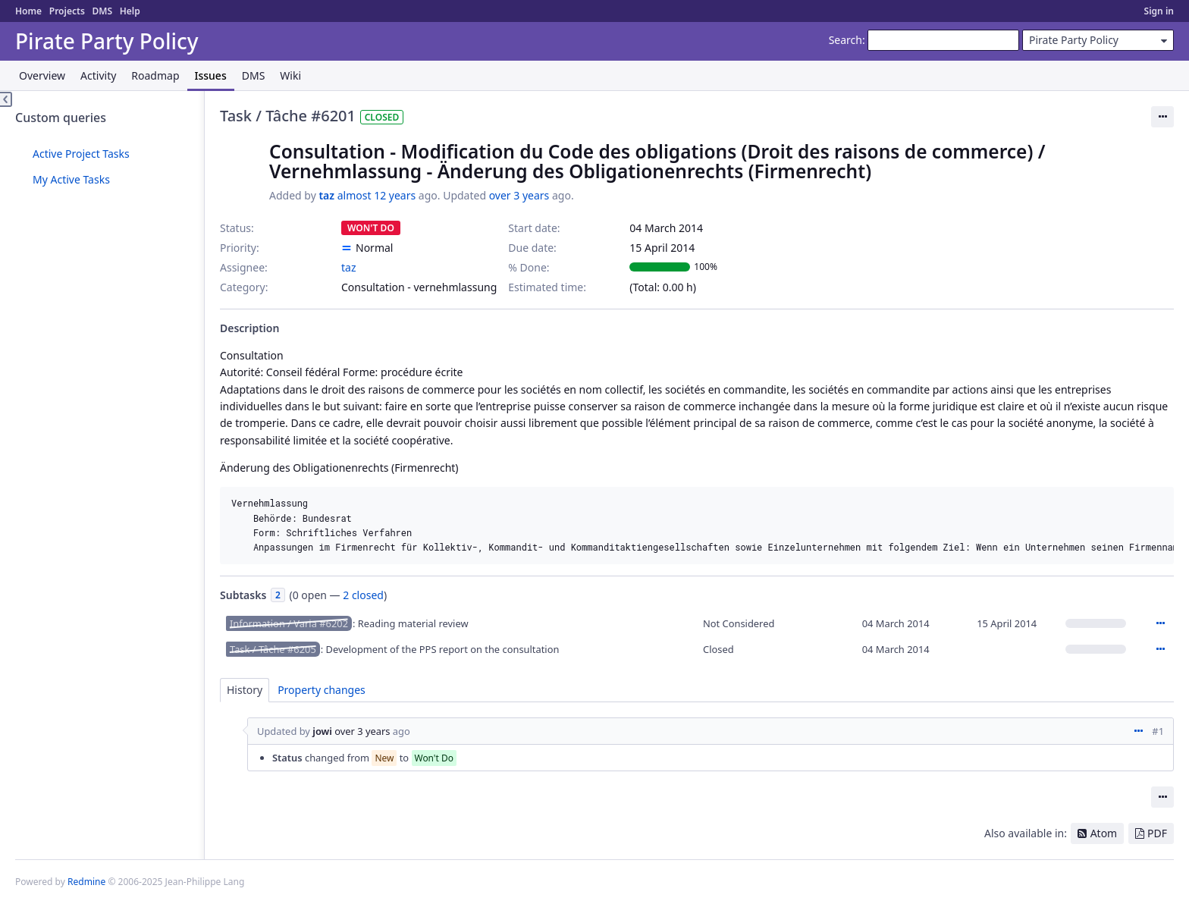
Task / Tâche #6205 (273, 649)
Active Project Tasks (81, 153)
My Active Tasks (71, 179)
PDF (1157, 833)
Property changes (321, 690)
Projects (67, 11)
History (244, 690)
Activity (98, 75)
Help (130, 11)
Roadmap (155, 75)
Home (28, 11)
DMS (102, 11)
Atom (1104, 833)
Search (845, 40)
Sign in (1159, 11)
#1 (1158, 731)
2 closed (363, 595)
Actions (1160, 623)
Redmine (86, 881)
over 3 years (519, 195)
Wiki (290, 75)
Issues (211, 75)
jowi (322, 731)
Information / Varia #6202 (289, 623)
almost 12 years (376, 195)
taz (326, 195)
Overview (42, 75)
